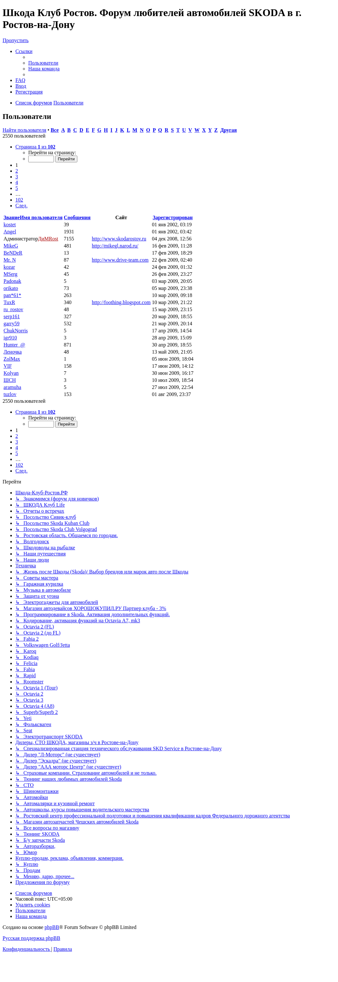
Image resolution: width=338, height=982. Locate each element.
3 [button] (16, 176)
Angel (10, 231)
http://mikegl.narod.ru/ (115, 245)
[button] (35, 146)
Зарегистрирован (173, 217)
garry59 (12, 323)
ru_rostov (13, 309)
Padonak (12, 281)
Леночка (13, 352)
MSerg (10, 274)
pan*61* (12, 295)
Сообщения (77, 217)
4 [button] (16, 182)
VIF (8, 366)
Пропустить (16, 40)
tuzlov (10, 394)
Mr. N (10, 260)
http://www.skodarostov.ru (119, 238)
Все (55, 130)
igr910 (10, 337)
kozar (9, 267)
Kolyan (11, 373)
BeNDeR (13, 253)
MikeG (11, 245)
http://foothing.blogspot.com (121, 302)
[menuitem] (43, 63)
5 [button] (16, 188)
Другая (228, 130)
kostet (10, 224)
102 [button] (19, 200)
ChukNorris (16, 330)
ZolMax (12, 359)
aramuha (12, 387)
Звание (12, 217)
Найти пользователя (24, 130)
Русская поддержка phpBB (31, 938)
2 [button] (16, 171)
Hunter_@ (14, 344)
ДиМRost (48, 238)
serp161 (12, 316)
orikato (11, 288)
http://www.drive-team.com (120, 260)
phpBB (52, 927)
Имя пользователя (41, 217)
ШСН (10, 380)
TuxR (9, 302)
